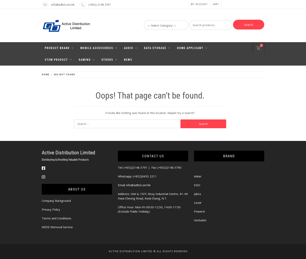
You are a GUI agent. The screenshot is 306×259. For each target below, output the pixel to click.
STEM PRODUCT (58, 59)
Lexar (198, 203)
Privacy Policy (51, 209)
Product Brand (59, 48)
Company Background (56, 201)
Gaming (87, 59)
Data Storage (157, 48)
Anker (198, 176)
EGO (197, 185)
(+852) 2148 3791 (100, 4)
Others (109, 59)
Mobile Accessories (98, 48)
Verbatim (200, 220)
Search (248, 25)
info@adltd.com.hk (63, 4)
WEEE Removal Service (57, 227)
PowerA (199, 211)
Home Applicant (192, 48)
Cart (216, 4)
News (128, 59)
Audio (130, 48)
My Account (199, 4)
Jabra (197, 194)
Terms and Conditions (56, 218)
